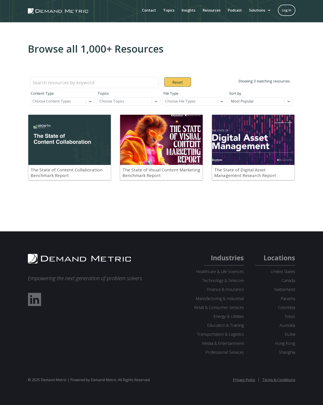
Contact (149, 10)
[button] (260, 10)
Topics (169, 10)
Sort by (235, 93)
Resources (212, 10)
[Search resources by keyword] (94, 82)
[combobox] (99, 101)
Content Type (42, 93)
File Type (170, 93)
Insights (188, 10)
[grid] (161, 149)
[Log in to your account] (286, 10)
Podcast (235, 10)
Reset (177, 82)
